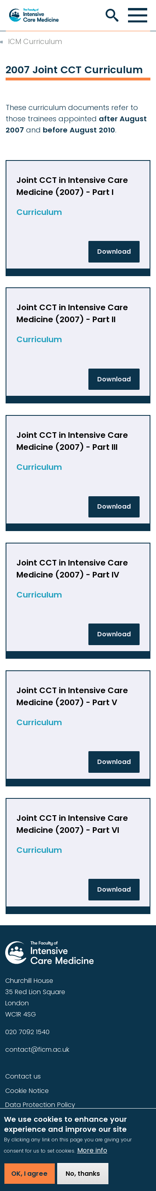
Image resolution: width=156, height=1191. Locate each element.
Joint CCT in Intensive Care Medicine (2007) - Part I (72, 186)
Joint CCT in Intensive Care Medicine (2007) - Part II (72, 313)
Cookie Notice (27, 1090)
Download (114, 251)
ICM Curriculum (35, 41)
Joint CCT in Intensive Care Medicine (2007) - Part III (72, 441)
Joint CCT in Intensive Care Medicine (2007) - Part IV (72, 568)
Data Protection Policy (40, 1104)
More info (92, 1157)
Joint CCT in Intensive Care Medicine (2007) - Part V (72, 696)
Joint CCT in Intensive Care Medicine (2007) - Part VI (72, 824)
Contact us (23, 1076)
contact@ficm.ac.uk (37, 1049)
